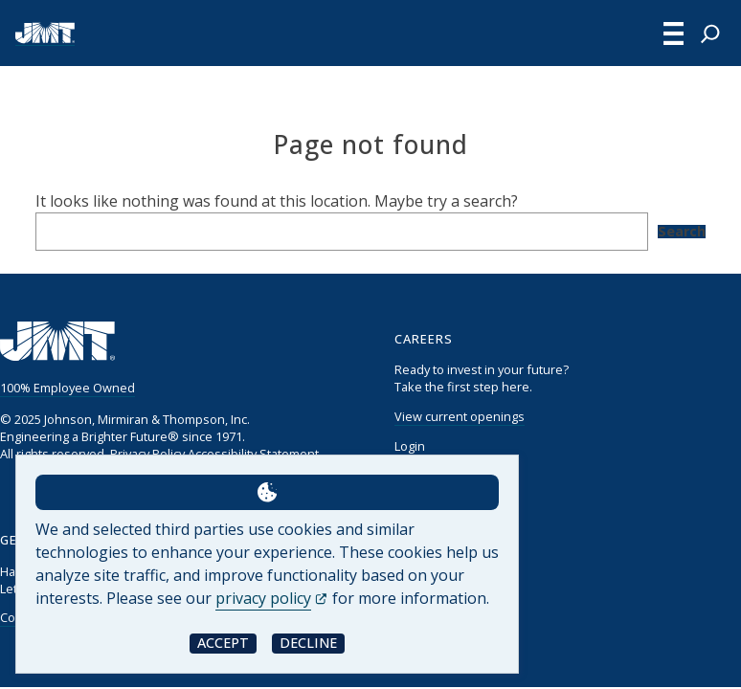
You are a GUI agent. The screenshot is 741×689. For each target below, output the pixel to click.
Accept (223, 642)
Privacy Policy (147, 453)
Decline (308, 642)
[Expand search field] (710, 33)
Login (409, 446)
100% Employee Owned (67, 387)
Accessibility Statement (253, 453)
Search (682, 231)
